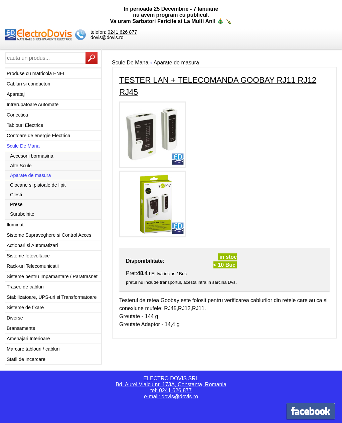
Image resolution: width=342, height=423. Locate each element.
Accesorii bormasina (31, 156)
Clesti (16, 194)
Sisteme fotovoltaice (28, 255)
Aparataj (16, 94)
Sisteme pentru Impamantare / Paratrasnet (52, 276)
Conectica (17, 115)
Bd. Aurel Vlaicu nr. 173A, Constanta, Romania (171, 384)
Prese (16, 204)
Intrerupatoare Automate (32, 104)
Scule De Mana (23, 146)
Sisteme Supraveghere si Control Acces (49, 235)
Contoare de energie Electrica (38, 135)
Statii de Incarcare (26, 359)
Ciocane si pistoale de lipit (37, 185)
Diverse (15, 318)
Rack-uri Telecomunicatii (33, 266)
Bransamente (21, 328)
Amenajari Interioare (28, 338)
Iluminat (15, 224)
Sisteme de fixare (25, 307)
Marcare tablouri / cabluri (33, 349)
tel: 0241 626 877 (171, 390)
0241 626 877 (122, 32)
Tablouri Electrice (25, 125)
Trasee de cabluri (25, 286)
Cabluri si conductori (28, 83)
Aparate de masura (30, 175)
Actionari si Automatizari (32, 245)
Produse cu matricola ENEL (36, 73)
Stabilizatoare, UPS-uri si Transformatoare (52, 297)
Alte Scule (21, 165)
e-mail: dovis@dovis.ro (171, 396)
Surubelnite (22, 214)
